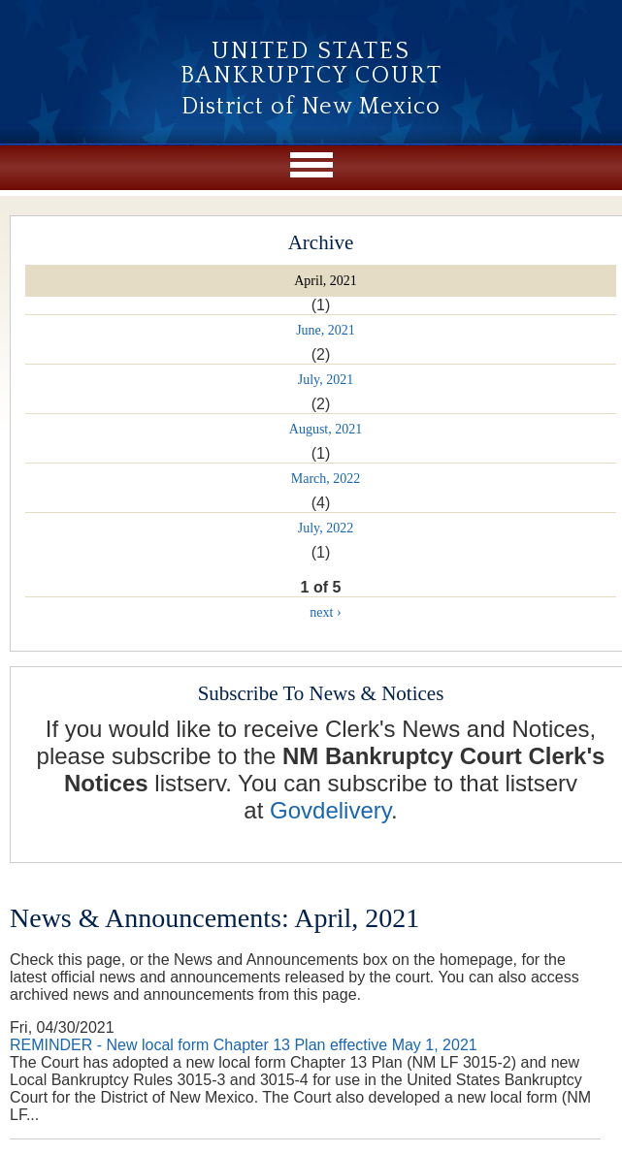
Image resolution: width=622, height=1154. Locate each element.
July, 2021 (325, 379)
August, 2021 (325, 429)
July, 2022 (325, 528)
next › (325, 612)
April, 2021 (325, 280)
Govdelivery (330, 810)
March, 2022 (326, 478)
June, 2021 (325, 330)
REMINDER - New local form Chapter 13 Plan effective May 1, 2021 (243, 1045)
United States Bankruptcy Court (311, 63)
